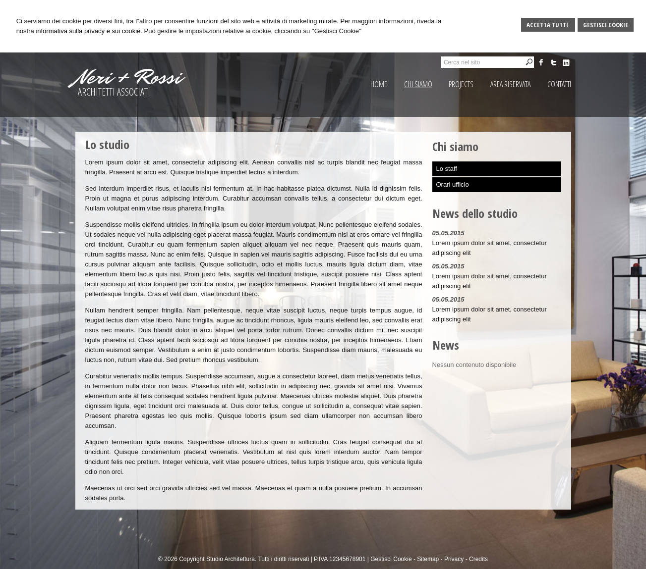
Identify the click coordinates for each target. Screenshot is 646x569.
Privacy (454, 559)
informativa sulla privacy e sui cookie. (89, 31)
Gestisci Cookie (605, 24)
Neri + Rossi (128, 77)
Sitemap (428, 559)
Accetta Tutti (548, 24)
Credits (478, 559)
